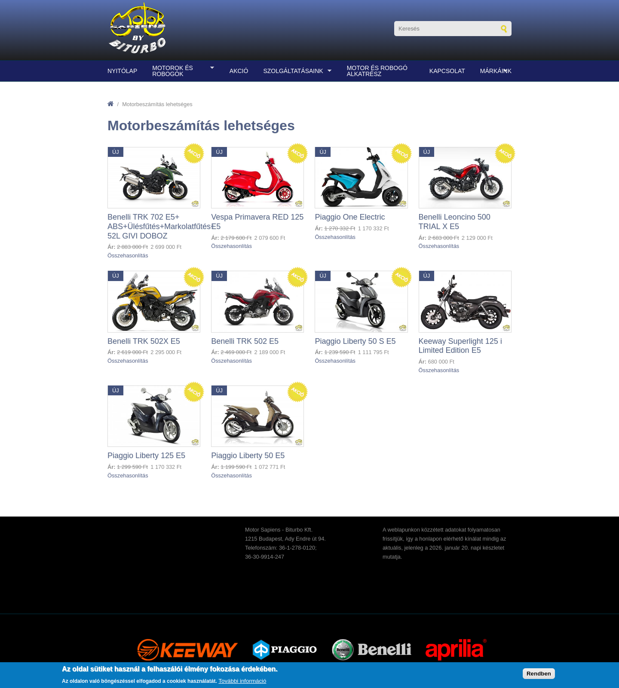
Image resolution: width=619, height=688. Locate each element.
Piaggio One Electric (350, 217)
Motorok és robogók (181, 70)
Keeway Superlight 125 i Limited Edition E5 (460, 346)
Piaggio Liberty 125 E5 (146, 455)
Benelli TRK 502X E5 (143, 341)
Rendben (539, 673)
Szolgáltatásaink (295, 71)
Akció (239, 70)
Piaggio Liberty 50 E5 (248, 455)
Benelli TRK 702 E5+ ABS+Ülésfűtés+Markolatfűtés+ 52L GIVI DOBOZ (161, 226)
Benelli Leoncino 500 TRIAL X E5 (454, 222)
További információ (242, 681)
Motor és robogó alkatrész (377, 70)
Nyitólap (122, 70)
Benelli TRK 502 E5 (245, 341)
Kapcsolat (447, 70)
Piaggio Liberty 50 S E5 (355, 341)
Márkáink (494, 71)
